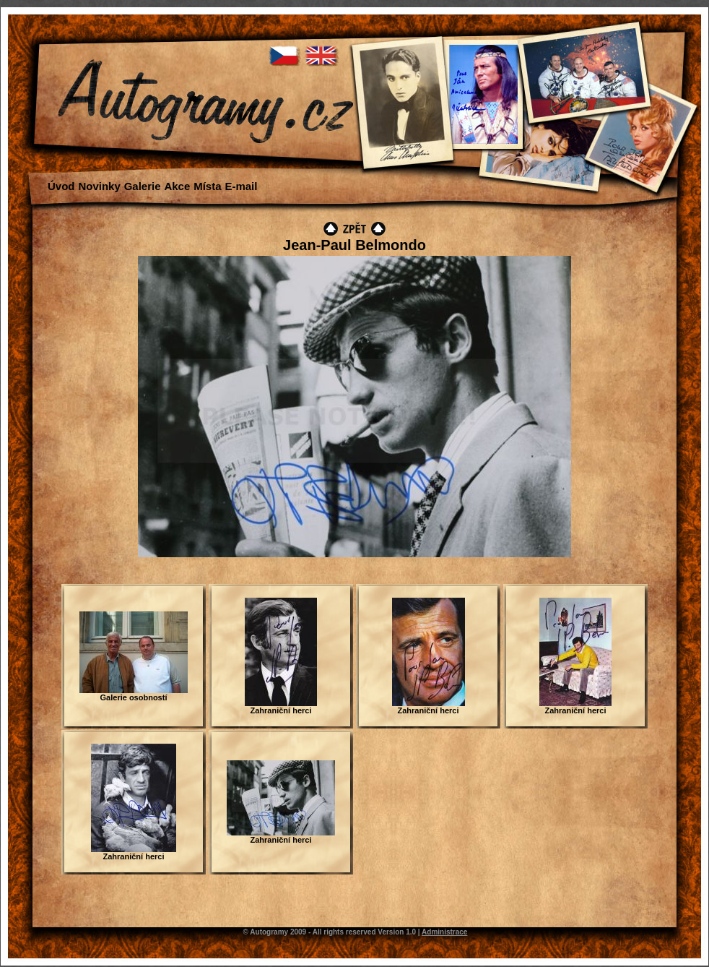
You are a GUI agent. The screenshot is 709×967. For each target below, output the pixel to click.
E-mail (241, 186)
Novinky (99, 186)
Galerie (142, 186)
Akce (177, 186)
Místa (207, 186)
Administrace (444, 932)
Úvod (61, 186)
